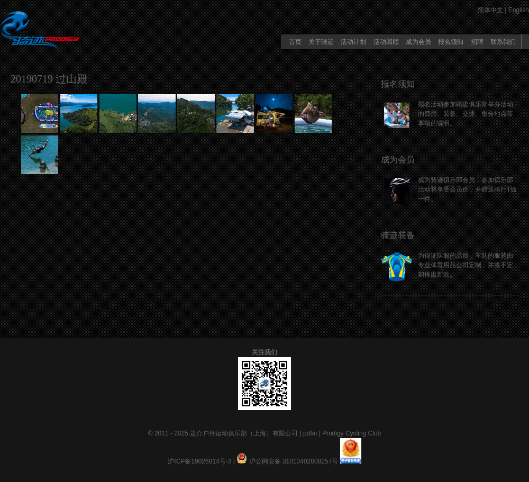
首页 (295, 42)
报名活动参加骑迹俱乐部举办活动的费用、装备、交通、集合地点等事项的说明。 (465, 114)
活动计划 (353, 42)
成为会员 (418, 42)
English (518, 10)
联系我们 (503, 42)
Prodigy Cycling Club (351, 433)
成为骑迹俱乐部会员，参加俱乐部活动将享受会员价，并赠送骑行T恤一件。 (467, 189)
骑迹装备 (398, 235)
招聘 (477, 42)
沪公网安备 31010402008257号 (294, 461)
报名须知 (450, 42)
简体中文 (490, 10)
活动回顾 (386, 42)
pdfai (310, 433)
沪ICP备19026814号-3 (199, 461)
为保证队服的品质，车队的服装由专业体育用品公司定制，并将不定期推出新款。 (465, 265)
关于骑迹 (321, 42)
